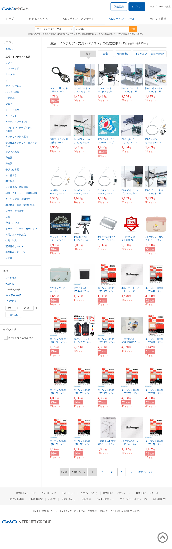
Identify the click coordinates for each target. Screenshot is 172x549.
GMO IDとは (68, 493)
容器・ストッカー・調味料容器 (21, 193)
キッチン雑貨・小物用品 (18, 199)
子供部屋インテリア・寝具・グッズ (21, 144)
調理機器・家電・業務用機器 (20, 205)
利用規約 (86, 499)
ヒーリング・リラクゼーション (21, 228)
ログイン (137, 6)
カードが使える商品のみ (18, 338)
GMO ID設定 (165, 6)
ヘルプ (153, 6)
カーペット (11, 116)
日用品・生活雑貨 (14, 211)
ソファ (9, 62)
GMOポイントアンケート (78, 18)
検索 (133, 29)
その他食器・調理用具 (17, 187)
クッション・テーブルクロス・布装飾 (21, 129)
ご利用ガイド (49, 493)
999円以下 (11, 283)
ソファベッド (12, 68)
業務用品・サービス (16, 252)
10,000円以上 (12, 301)
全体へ (9, 49)
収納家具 (10, 98)
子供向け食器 (12, 169)
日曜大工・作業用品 (16, 234)
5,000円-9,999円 (14, 295)
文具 (8, 216)
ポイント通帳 (158, 18)
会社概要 (159, 499)
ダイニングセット (14, 86)
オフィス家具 (12, 151)
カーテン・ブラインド (17, 121)
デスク (9, 104)
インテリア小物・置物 (17, 136)
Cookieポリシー (105, 499)
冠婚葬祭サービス (14, 246)
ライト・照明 (12, 110)
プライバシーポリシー (133, 499)
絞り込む (14, 314)
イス (8, 80)
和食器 (9, 157)
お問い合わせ (68, 499)
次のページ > (145, 472)
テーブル (10, 74)
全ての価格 (11, 278)
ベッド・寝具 (12, 92)
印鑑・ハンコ (12, 222)
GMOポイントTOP (26, 493)
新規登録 (119, 6)
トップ (10, 18)
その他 (9, 258)
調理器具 (10, 181)
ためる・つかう (38, 18)
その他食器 (11, 175)
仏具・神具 (11, 240)
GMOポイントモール (122, 18)
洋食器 (9, 163)
